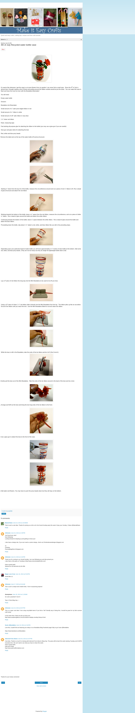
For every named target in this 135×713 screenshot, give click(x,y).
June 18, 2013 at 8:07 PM (18, 608)
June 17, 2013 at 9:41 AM (18, 584)
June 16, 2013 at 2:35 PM (18, 533)
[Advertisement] (41, 5)
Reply (6, 527)
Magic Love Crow (10, 574)
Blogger (45, 711)
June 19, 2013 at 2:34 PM (23, 625)
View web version (41, 686)
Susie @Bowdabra (10, 625)
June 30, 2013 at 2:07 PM (25, 638)
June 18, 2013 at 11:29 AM (20, 594)
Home (41, 682)
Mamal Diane (9, 523)
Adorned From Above (11, 638)
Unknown (8, 533)
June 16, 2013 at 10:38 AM (20, 523)
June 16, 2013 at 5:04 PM (23, 574)
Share (3, 513)
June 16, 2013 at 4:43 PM (18, 557)
